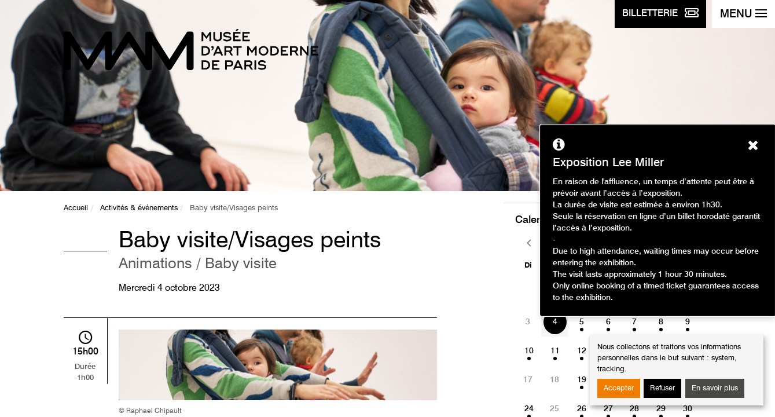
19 (581, 380)
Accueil (76, 208)
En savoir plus (715, 388)
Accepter (619, 388)
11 (555, 351)
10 (529, 351)
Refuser (662, 388)
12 (581, 351)
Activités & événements (139, 208)
